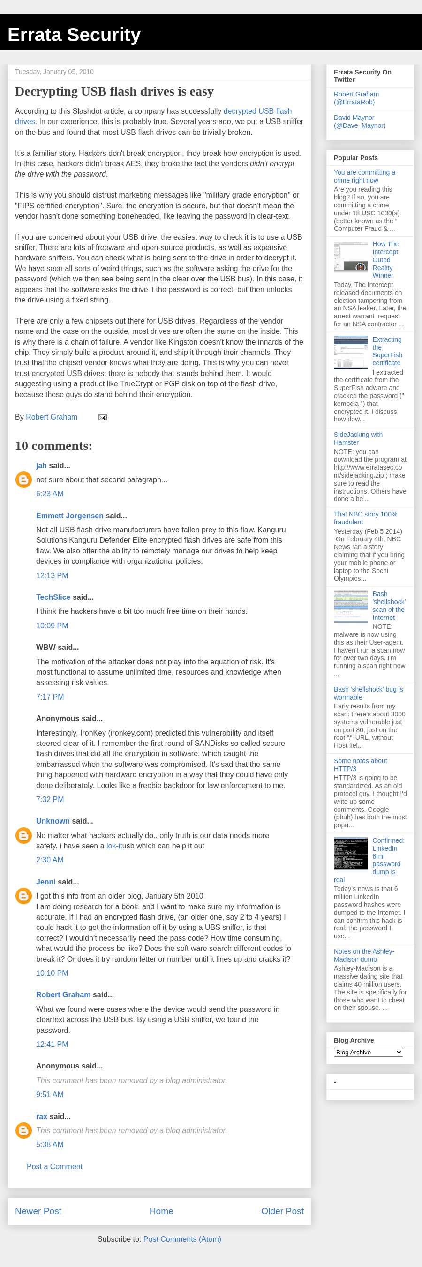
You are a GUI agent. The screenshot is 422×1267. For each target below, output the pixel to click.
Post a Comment (55, 1167)
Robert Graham (63, 995)
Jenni (46, 882)
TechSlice (53, 597)
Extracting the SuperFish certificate (388, 351)
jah (41, 466)
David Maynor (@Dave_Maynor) (360, 121)
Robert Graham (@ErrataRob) (356, 98)
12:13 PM (52, 576)
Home (161, 1211)
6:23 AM (50, 494)
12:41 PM (52, 1044)
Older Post (282, 1211)
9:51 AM (50, 1094)
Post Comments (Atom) (182, 1239)
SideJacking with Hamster (358, 438)
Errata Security (74, 34)
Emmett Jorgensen (70, 516)
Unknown (53, 821)
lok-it (114, 846)
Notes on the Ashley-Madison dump (364, 955)
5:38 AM (50, 1145)
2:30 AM (50, 860)
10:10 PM (52, 973)
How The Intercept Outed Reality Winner (386, 259)
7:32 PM (50, 799)
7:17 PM (50, 697)
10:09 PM (52, 626)
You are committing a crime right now (364, 176)
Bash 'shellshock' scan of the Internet (389, 605)
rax (41, 1116)
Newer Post (38, 1211)
